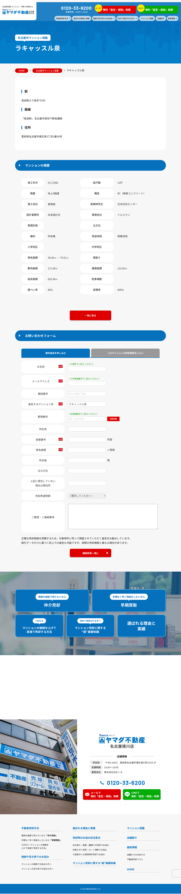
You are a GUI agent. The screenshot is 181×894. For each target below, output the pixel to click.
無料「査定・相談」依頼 (114, 9)
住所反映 (113, 419)
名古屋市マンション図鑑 (48, 70)
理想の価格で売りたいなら (39, 835)
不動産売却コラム (135, 859)
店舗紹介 (161, 18)
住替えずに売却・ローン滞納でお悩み (90, 850)
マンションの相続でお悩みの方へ (36, 864)
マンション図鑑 (147, 18)
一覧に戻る (90, 315)
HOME (22, 70)
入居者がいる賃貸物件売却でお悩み (89, 854)
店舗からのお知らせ (136, 854)
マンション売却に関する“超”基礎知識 (94, 863)
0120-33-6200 (76, 8)
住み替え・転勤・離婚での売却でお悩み (91, 845)
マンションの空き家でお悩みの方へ (37, 869)
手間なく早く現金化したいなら (41, 840)
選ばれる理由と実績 (82, 18)
